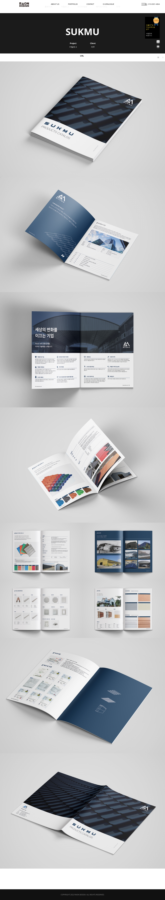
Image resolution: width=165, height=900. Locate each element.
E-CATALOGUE (108, 4)
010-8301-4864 (152, 4)
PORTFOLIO (73, 4)
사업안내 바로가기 (149, 34)
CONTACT (90, 4)
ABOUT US (55, 4)
